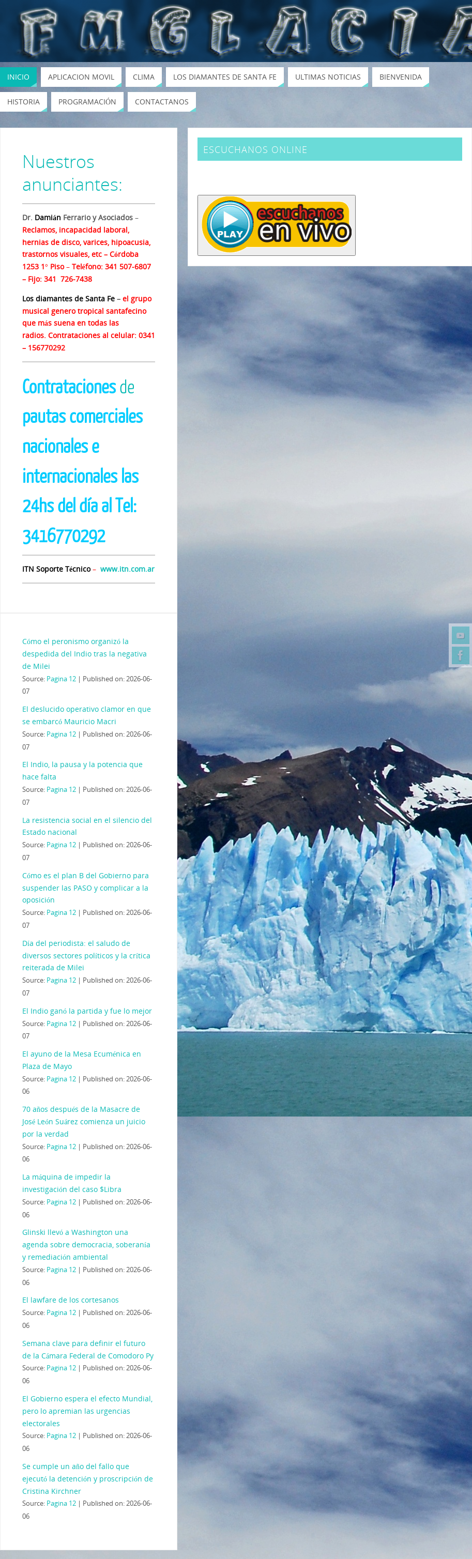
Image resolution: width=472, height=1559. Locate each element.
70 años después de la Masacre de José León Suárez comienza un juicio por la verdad (83, 1121)
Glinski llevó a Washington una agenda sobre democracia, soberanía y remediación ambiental (86, 1244)
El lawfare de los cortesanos (70, 1300)
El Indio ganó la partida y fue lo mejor (87, 1011)
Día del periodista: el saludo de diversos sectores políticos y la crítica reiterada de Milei (86, 955)
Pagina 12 (61, 679)
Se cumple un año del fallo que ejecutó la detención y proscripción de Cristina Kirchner (87, 1478)
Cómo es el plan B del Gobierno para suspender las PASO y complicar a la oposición (85, 887)
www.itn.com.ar (127, 569)
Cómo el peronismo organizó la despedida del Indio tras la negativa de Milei (84, 653)
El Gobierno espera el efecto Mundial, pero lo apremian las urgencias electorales (87, 1411)
